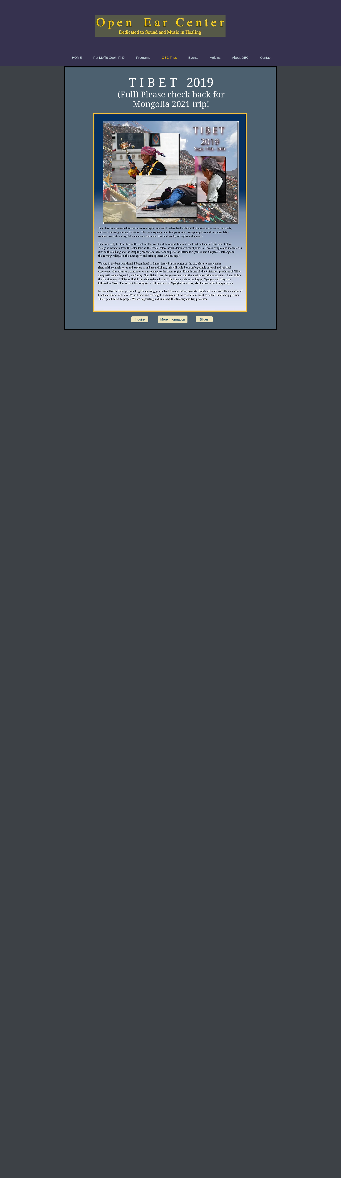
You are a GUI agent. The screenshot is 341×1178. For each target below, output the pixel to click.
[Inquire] (139, 319)
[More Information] (172, 319)
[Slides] (204, 319)
